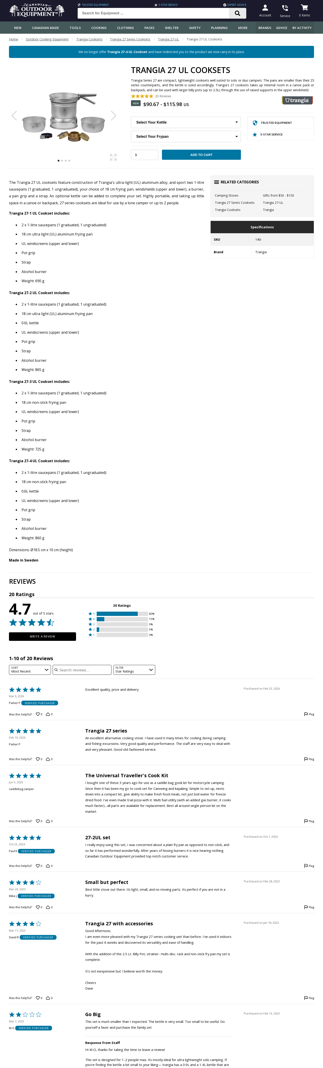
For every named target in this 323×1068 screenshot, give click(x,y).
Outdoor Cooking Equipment (47, 39)
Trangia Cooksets (89, 39)
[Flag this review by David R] (309, 998)
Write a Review (42, 636)
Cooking (99, 28)
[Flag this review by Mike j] (309, 907)
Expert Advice (235, 5)
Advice (281, 28)
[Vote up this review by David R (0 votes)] (39, 998)
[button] (121, 614)
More (243, 28)
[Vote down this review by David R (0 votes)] (49, 998)
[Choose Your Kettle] (186, 122)
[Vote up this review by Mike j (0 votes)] (39, 907)
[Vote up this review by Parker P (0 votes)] (39, 714)
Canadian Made (45, 28)
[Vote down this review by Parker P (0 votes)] (49, 714)
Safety (195, 28)
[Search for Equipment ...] (155, 13)
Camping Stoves (226, 195)
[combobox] (30, 670)
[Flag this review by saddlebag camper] (309, 821)
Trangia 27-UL (168, 39)
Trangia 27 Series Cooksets (130, 39)
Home (13, 39)
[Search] (236, 13)
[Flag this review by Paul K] (309, 866)
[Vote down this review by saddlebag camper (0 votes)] (49, 821)
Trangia (268, 210)
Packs (149, 28)
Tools (75, 28)
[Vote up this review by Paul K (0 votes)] (39, 866)
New (18, 28)
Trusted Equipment (94, 5)
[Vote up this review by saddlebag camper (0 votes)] (39, 821)
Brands (264, 28)
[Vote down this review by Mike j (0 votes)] (49, 907)
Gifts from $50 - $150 (278, 195)
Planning (219, 28)
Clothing (125, 28)
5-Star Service (167, 5)
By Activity (302, 28)
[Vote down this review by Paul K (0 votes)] (49, 866)
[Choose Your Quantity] (144, 155)
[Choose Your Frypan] (186, 136)
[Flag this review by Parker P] (309, 714)
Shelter (172, 28)
